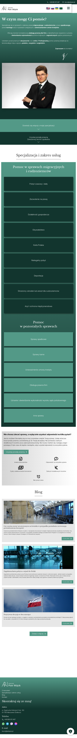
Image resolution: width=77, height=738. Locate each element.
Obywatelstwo (38, 232)
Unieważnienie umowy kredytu (38, 372)
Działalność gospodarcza (38, 217)
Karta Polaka (38, 248)
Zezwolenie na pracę (38, 202)
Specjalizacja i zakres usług (11, 696)
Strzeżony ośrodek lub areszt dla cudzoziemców (38, 293)
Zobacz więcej (37, 637)
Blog (3, 699)
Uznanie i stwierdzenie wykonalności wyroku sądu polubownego (38, 403)
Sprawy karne (38, 357)
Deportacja (38, 278)
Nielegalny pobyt (38, 263)
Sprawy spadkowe (38, 342)
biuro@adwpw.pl (68, 2)
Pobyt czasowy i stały (38, 186)
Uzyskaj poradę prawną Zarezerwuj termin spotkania (39, 140)
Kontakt (4, 701)
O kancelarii (6, 694)
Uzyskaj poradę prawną (16, 455)
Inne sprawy (38, 418)
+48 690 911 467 (53, 2)
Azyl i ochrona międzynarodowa (38, 309)
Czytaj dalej (65, 541)
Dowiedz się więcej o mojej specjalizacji (38, 126)
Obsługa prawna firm (38, 388)
